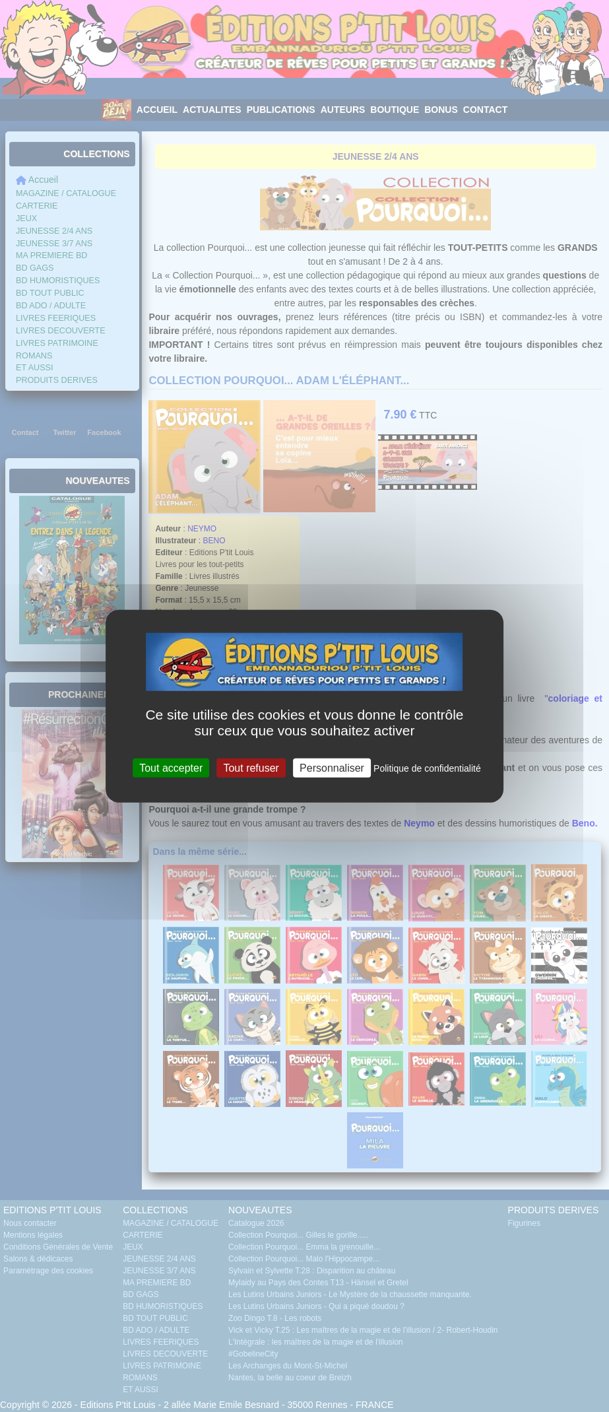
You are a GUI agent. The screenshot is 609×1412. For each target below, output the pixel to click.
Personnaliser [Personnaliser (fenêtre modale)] (332, 768)
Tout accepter (171, 768)
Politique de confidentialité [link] (427, 768)
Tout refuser (250, 768)
